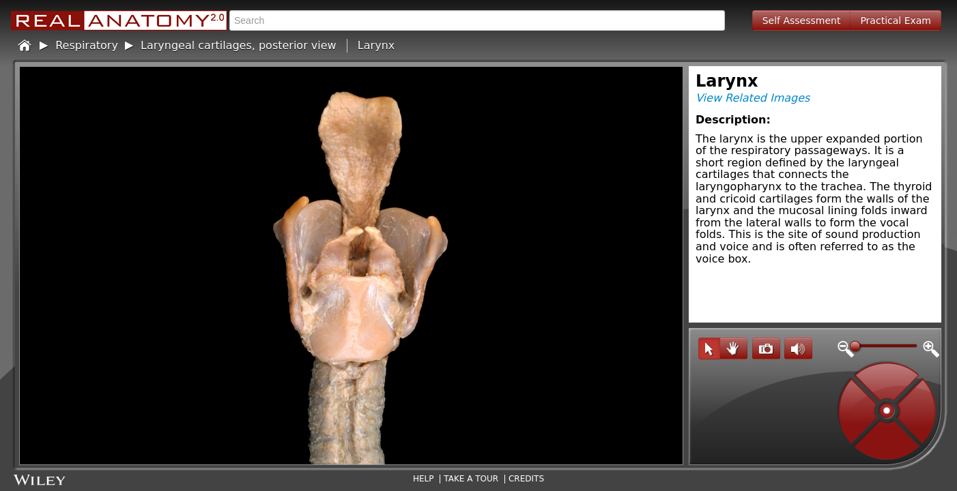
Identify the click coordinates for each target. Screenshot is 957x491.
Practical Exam (895, 20)
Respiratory (86, 45)
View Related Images (753, 97)
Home (25, 46)
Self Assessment (801, 20)
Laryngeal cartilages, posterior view (239, 45)
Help (423, 478)
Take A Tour (471, 478)
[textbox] (477, 20)
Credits (526, 478)
